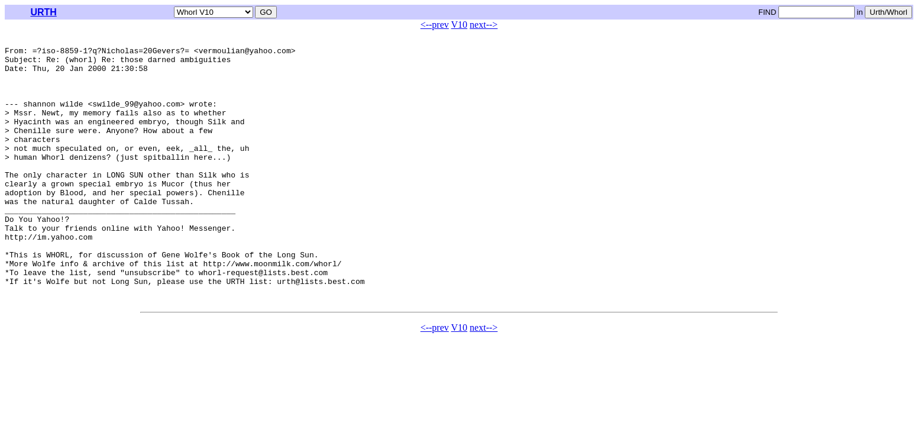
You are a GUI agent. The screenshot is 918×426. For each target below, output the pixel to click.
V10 (459, 25)
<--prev (435, 25)
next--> (483, 25)
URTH (43, 12)
